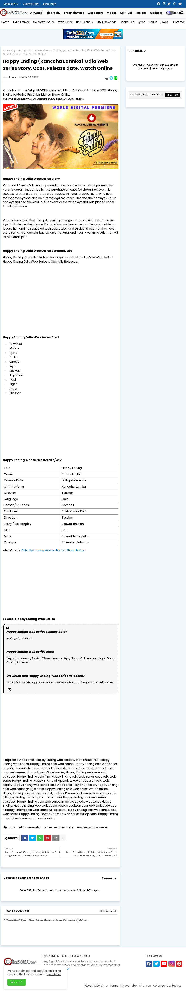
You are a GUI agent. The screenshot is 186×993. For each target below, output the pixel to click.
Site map (145, 985)
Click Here (172, 95)
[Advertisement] (60, 423)
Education (49, 4)
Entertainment (74, 13)
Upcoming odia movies (27, 50)
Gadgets (156, 13)
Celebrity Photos (43, 22)
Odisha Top (126, 22)
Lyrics (141, 22)
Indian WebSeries (29, 827)
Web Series (65, 22)
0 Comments (108, 911)
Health (153, 22)
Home (5, 22)
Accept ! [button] (16, 982)
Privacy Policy (128, 985)
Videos (112, 13)
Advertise (159, 985)
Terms (114, 985)
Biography (53, 13)
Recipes (141, 13)
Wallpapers (95, 13)
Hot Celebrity (84, 22)
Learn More (53, 974)
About (89, 985)
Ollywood (36, 13)
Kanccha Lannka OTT (59, 827)
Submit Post (31, 4)
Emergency (11, 4)
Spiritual (126, 13)
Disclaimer (101, 985)
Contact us (174, 985)
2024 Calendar (106, 22)
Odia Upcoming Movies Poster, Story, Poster (53, 550)
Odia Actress (21, 22)
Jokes (164, 22)
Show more (109, 878)
